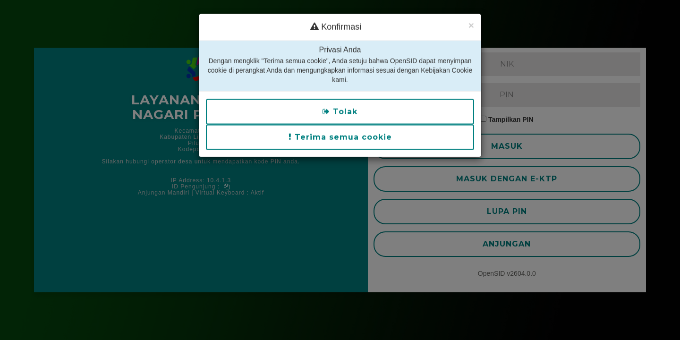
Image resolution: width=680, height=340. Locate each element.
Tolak (340, 103)
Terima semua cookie (340, 128)
